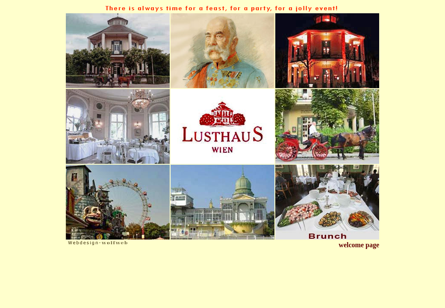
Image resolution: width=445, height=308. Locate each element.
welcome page (359, 245)
